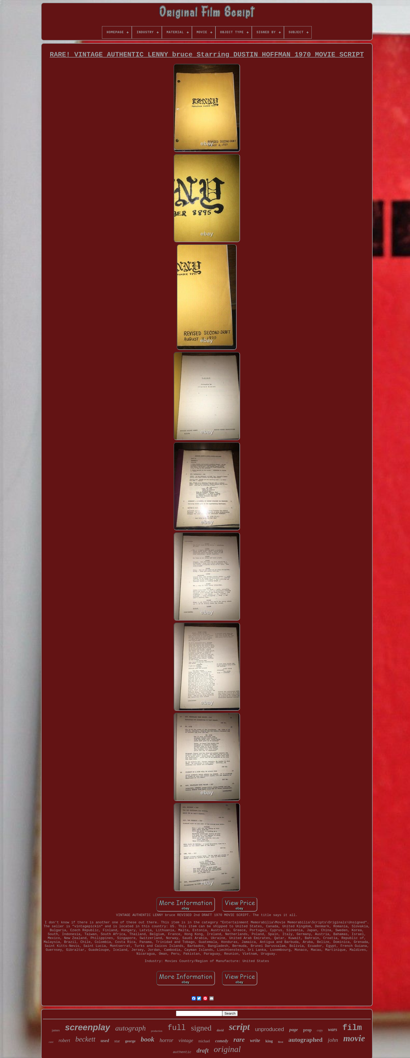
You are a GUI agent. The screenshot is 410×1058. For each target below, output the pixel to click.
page (293, 1029)
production (156, 1030)
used (105, 1040)
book (147, 1039)
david (220, 1030)
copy (320, 1030)
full (177, 1028)
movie (354, 1038)
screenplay (87, 1027)
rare (239, 1039)
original (227, 1049)
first (280, 1041)
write (255, 1040)
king (269, 1041)
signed (201, 1027)
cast (51, 1041)
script (239, 1027)
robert (64, 1040)
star (117, 1041)
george (130, 1041)
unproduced (269, 1029)
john (333, 1040)
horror (166, 1040)
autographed (305, 1039)
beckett (85, 1039)
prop (307, 1030)
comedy (221, 1041)
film (352, 1027)
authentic (182, 1052)
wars (332, 1029)
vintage (186, 1040)
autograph (130, 1028)
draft (203, 1050)
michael (204, 1041)
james (56, 1030)
